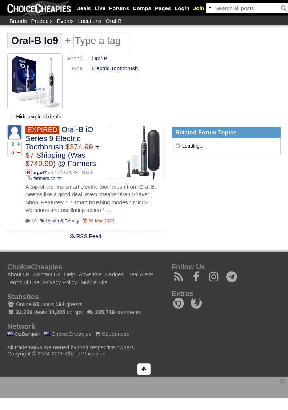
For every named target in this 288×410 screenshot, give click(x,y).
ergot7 (39, 172)
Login (182, 8)
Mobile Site (94, 282)
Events (65, 21)
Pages (163, 8)
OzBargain (23, 334)
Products (42, 21)
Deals (83, 8)
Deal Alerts (140, 274)
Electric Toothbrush (115, 68)
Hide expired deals (35, 116)
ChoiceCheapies (67, 334)
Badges (114, 274)
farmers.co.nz (47, 178)
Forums (119, 8)
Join (198, 8)
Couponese (112, 334)
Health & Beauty (62, 221)
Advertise (90, 274)
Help (69, 274)
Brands (18, 21)
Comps (142, 8)
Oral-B (113, 21)
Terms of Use (23, 282)
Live (100, 8)
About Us (18, 274)
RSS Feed (85, 236)
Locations (89, 21)
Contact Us (46, 274)
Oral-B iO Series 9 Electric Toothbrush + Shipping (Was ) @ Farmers (62, 146)
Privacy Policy (60, 282)
